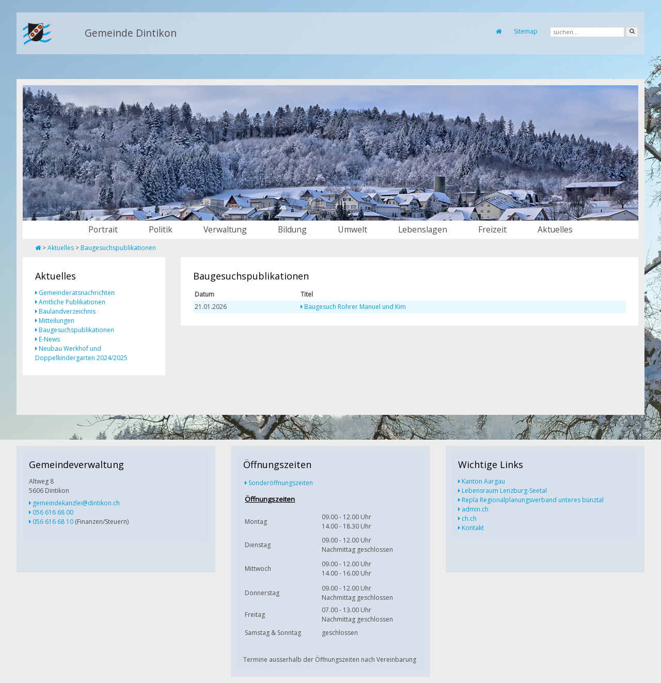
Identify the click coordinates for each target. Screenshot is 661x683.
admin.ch (475, 509)
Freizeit (492, 229)
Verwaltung (225, 229)
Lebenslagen (422, 229)
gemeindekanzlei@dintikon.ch (76, 503)
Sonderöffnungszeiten (280, 482)
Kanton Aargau (483, 481)
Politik (160, 229)
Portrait (103, 229)
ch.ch (469, 518)
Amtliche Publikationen (72, 302)
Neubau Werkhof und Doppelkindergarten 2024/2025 (81, 353)
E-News (49, 339)
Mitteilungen (56, 320)
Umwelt (352, 229)
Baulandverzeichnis (67, 311)
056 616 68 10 (53, 521)
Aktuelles (555, 229)
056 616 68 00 (53, 512)
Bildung (292, 229)
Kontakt (473, 527)
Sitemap (526, 31)
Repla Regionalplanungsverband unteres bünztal (533, 499)
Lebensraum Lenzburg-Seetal (504, 490)
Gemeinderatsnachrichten (77, 292)
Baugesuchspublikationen (118, 247)
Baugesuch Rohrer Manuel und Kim (355, 306)
